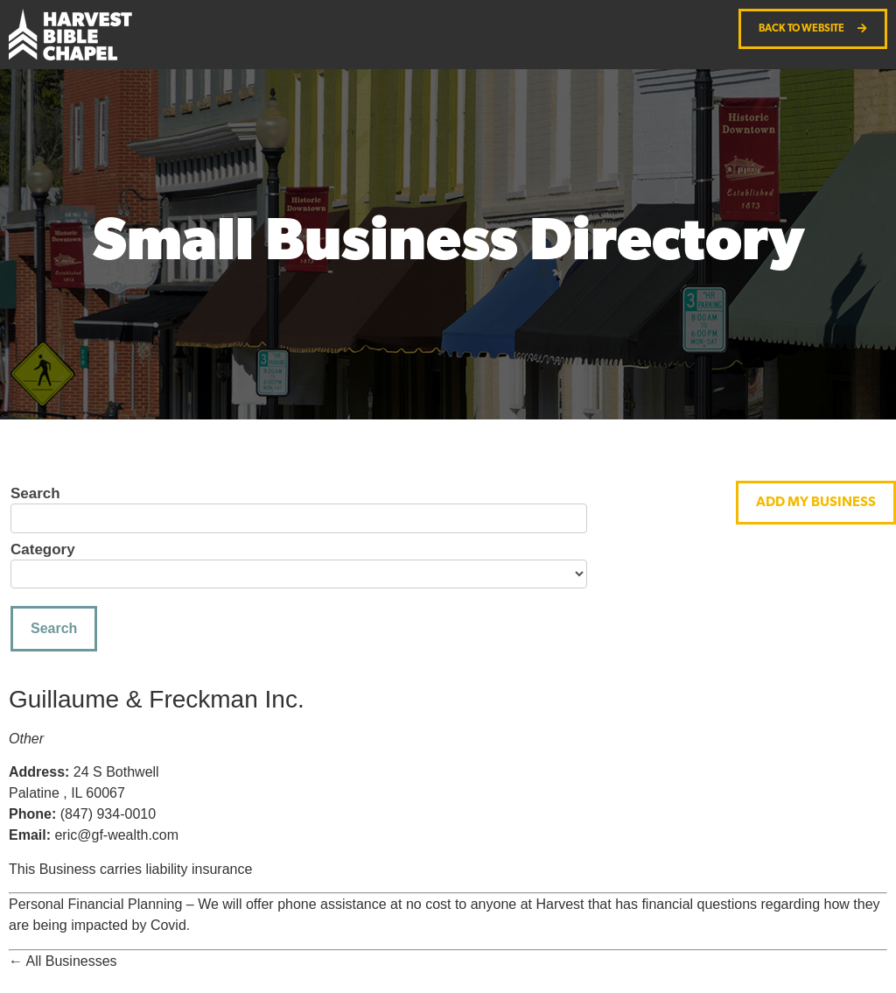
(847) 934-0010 (108, 813)
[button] (816, 503)
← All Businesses (63, 961)
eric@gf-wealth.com (116, 835)
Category (42, 550)
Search (35, 494)
